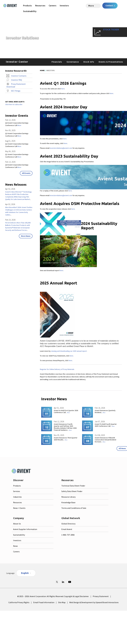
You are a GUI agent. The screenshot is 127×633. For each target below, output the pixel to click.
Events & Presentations (111, 62)
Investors (64, 5)
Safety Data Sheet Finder (71, 491)
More (68, 412)
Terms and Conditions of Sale (73, 508)
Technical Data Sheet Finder (73, 485)
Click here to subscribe (13, 104)
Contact (109, 5)
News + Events (19, 508)
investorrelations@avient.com (61, 148)
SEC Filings (15, 91)
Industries (17, 497)
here (63, 89)
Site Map (61, 602)
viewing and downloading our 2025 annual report (69, 351)
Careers (52, 5)
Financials (57, 62)
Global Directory (68, 523)
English (25, 573)
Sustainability (29, 11)
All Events (26, 173)
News (15, 546)
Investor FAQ (16, 80)
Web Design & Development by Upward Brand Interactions (94, 602)
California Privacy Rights (18, 602)
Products (27, 5)
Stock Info (88, 62)
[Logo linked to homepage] (10, 5)
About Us (17, 523)
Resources (40, 5)
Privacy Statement (101, 596)
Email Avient (66, 529)
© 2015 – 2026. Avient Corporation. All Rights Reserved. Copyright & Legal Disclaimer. (53, 596)
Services (16, 491)
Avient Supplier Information (25, 529)
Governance (73, 62)
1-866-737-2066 (68, 535)
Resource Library (68, 497)
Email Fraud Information (43, 602)
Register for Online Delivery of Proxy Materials (57, 369)
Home (42, 70)
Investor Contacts (18, 76)
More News (25, 236)
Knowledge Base (68, 502)
